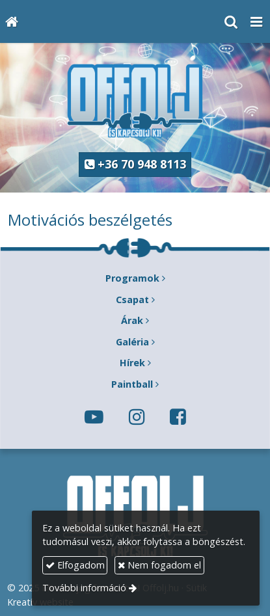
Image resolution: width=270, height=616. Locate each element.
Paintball (132, 384)
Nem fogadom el (159, 565)
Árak (132, 320)
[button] (256, 21)
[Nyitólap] (11, 21)
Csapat (132, 299)
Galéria (132, 342)
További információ (84, 588)
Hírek (132, 362)
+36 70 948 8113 (135, 164)
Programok (132, 278)
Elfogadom (75, 565)
